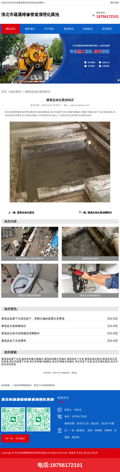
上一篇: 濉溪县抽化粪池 (21, 212)
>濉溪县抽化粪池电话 (37, 91)
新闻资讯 (69, 28)
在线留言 (88, 28)
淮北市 (79, 452)
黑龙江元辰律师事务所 (44, 385)
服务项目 (30, 28)
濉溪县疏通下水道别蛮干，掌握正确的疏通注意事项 (60, 319)
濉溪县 (72, 452)
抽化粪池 (15, 91)
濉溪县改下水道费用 (60, 341)
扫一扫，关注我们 (15, 438)
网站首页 (10, 28)
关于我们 (49, 28)
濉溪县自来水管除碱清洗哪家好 (60, 333)
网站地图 (114, 2)
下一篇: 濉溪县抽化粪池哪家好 (95, 212)
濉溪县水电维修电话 (60, 326)
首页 (4, 91)
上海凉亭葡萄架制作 (22, 385)
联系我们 (107, 28)
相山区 (87, 452)
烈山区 (94, 452)
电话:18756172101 (60, 465)
